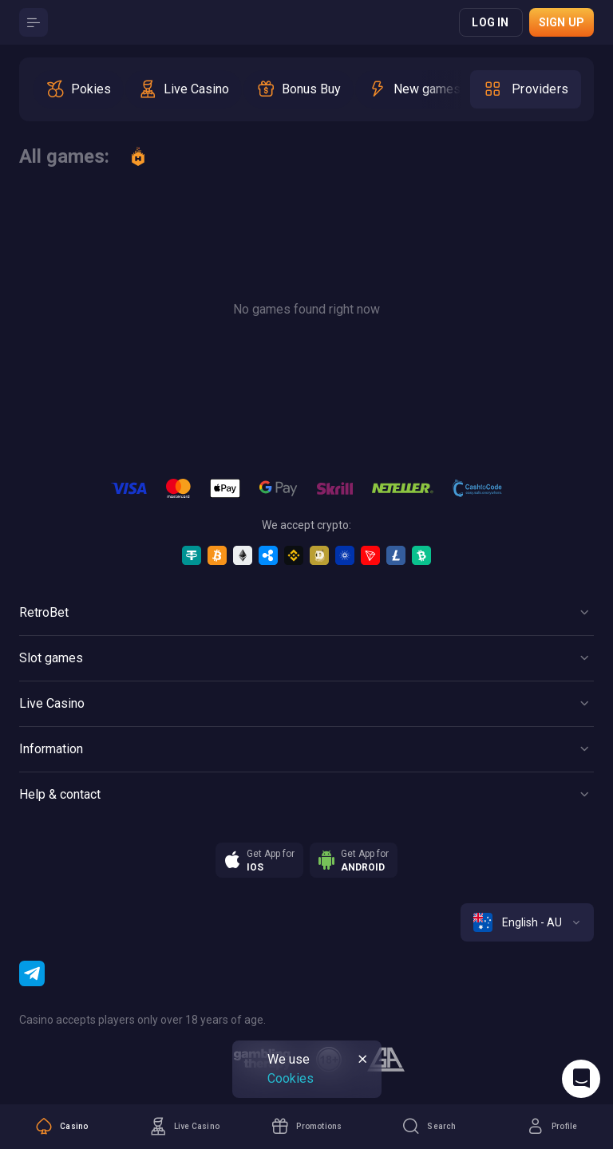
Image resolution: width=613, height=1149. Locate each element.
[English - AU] (527, 922)
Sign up (561, 22)
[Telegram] (32, 973)
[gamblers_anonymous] (386, 1059)
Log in (490, 22)
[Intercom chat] (581, 1079)
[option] (78, 89)
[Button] (33, 22)
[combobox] (527, 922)
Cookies (290, 1078)
